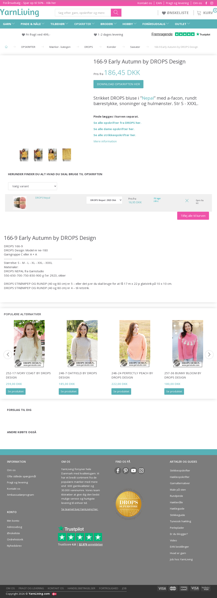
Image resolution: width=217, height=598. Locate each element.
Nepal (148, 98)
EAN (159, 3)
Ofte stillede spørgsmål (21, 476)
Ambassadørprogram (20, 494)
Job (124, 588)
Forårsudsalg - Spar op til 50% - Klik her (29, 3)
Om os (197, 3)
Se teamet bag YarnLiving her (79, 509)
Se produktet (16, 391)
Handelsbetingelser (81, 588)
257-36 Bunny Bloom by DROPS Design (182, 375)
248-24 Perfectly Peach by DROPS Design (132, 375)
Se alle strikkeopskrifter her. (114, 135)
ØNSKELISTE (176, 12)
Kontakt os (144, 3)
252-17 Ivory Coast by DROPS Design (28, 375)
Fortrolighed (108, 588)
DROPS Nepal (42, 197)
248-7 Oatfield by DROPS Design (78, 375)
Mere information (105, 141)
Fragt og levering (177, 3)
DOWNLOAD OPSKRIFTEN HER (118, 84)
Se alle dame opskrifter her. (113, 129)
